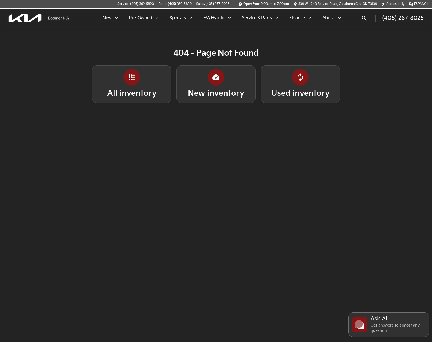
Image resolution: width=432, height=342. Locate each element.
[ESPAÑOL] (419, 4)
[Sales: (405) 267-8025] (213, 4)
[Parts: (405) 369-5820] (175, 4)
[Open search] (364, 18)
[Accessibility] (393, 4)
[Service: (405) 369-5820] (135, 4)
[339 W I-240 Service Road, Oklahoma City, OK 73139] (335, 4)
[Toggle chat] (388, 324)
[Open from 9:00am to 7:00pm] (263, 4)
